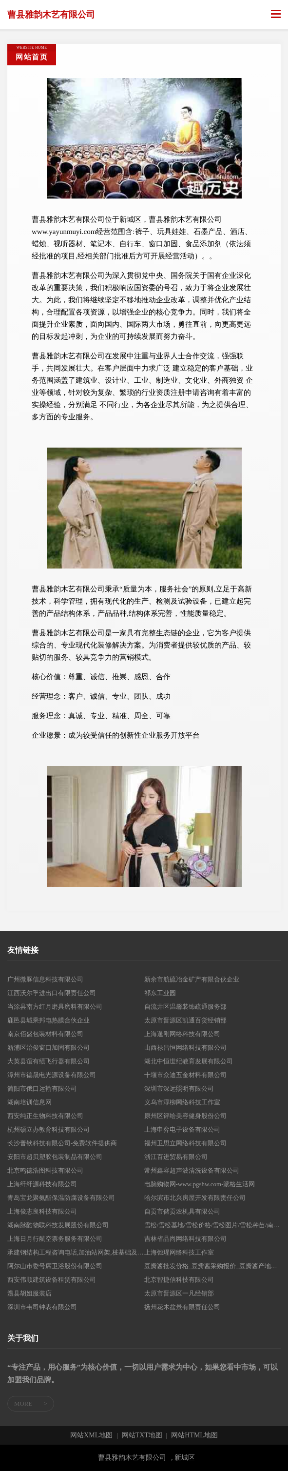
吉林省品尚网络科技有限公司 (185, 1238)
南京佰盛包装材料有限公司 (45, 1034)
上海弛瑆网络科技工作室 (179, 1252)
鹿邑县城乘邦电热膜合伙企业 (48, 1020)
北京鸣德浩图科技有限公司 (45, 1170)
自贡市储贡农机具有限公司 (182, 1211)
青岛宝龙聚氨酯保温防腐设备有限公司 (61, 1197)
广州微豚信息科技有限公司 (45, 979)
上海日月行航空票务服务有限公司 (54, 1238)
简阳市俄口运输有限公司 (42, 1088)
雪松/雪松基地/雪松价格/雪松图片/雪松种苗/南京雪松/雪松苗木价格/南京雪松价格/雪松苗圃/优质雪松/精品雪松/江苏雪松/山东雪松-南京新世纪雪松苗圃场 (212, 1225)
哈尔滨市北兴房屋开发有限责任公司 (195, 1197)
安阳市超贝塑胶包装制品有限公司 (54, 1156)
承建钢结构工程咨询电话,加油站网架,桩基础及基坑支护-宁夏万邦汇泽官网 (75, 1252)
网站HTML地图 (194, 1435)
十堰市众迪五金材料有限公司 (185, 1075)
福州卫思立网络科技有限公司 (185, 1143)
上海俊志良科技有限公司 (42, 1211)
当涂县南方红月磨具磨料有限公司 (54, 1006)
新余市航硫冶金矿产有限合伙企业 (191, 979)
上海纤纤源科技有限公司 (42, 1184)
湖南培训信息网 (29, 1102)
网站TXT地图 (142, 1435)
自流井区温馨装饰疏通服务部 (185, 1006)
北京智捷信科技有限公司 (179, 1279)
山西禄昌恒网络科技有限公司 (185, 1047)
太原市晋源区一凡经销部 (179, 1293)
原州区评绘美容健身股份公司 (185, 1115)
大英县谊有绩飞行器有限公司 (48, 1061)
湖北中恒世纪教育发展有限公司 (188, 1061)
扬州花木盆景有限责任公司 (182, 1307)
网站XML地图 (91, 1435)
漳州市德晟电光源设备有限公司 (51, 1075)
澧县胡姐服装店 (29, 1293)
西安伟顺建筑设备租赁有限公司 (51, 1279)
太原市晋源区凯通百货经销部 (185, 1020)
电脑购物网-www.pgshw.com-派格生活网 (199, 1184)
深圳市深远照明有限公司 (179, 1088)
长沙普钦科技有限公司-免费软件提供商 (62, 1143)
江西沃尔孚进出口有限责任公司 (51, 993)
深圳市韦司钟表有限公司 (42, 1307)
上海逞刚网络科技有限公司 (182, 1034)
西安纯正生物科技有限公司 (45, 1115)
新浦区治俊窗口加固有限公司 (48, 1047)
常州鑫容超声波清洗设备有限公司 (191, 1170)
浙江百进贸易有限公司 (176, 1156)
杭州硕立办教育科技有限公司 (48, 1129)
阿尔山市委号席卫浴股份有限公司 (54, 1266)
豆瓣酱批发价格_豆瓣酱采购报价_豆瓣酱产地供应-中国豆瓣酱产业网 (212, 1266)
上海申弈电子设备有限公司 (182, 1129)
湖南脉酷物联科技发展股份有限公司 (58, 1225)
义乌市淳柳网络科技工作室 (182, 1102)
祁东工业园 (160, 993)
